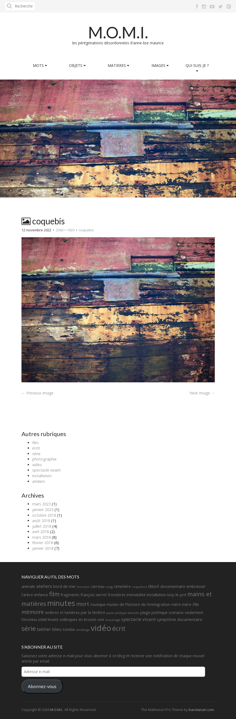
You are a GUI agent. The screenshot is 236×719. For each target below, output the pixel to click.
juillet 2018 (41, 526)
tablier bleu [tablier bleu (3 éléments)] (49, 629)
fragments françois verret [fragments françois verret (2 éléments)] (84, 594)
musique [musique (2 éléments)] (98, 604)
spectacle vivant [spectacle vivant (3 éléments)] (138, 619)
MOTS (40, 65)
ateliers (38, 481)
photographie (44, 459)
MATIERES (118, 65)
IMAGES (160, 65)
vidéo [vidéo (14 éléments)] (101, 628)
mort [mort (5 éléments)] (82, 603)
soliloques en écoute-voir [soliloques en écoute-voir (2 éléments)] (82, 619)
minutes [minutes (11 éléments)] (61, 603)
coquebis (86, 230)
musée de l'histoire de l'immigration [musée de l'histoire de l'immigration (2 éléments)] (138, 604)
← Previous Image (37, 393)
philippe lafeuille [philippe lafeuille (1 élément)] (127, 613)
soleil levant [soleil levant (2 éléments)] (48, 619)
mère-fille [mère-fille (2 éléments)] (190, 604)
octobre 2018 (44, 515)
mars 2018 (41, 537)
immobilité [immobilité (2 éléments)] (136, 594)
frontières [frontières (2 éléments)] (117, 594)
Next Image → (202, 393)
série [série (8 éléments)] (28, 628)
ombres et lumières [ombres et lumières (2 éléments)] (62, 612)
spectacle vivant (46, 470)
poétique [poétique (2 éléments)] (159, 612)
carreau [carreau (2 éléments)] (97, 586)
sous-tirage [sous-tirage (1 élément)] (113, 620)
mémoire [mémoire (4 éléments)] (32, 612)
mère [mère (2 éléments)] (176, 604)
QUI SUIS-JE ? (197, 68)
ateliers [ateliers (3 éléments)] (44, 586)
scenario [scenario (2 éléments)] (176, 612)
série (36, 453)
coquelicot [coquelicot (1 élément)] (139, 587)
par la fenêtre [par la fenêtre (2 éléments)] (93, 612)
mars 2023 (41, 503)
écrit (36, 448)
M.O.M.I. (118, 32)
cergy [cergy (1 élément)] (109, 587)
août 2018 (41, 520)
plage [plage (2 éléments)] (145, 612)
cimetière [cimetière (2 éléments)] (122, 586)
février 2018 (42, 542)
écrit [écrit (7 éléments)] (118, 628)
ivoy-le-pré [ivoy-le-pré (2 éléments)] (176, 594)
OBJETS (77, 65)
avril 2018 (40, 531)
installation (42, 475)
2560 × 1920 (65, 230)
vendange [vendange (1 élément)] (83, 630)
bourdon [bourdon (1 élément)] (83, 587)
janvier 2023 (42, 509)
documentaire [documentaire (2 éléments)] (172, 586)
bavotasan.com (201, 709)
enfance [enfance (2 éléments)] (41, 594)
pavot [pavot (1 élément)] (110, 613)
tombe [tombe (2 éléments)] (69, 629)
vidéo (37, 464)
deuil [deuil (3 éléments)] (153, 586)
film (35, 442)
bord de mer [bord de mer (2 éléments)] (64, 586)
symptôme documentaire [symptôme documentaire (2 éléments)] (179, 619)
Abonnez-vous (42, 686)
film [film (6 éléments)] (54, 594)
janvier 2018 (42, 548)
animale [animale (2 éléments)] (28, 586)
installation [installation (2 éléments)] (156, 594)
